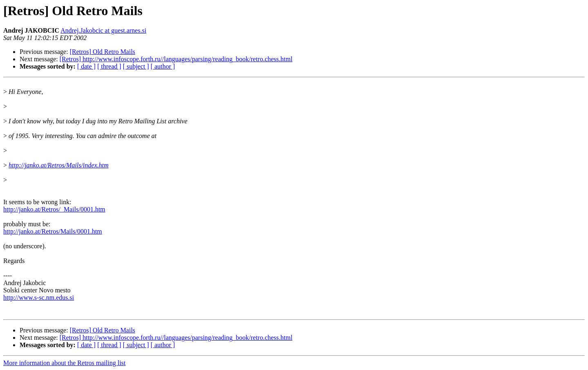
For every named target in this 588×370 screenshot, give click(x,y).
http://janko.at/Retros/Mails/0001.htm (52, 231)
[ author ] (163, 66)
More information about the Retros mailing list (64, 362)
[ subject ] (136, 66)
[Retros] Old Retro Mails (102, 51)
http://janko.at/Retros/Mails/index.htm (59, 165)
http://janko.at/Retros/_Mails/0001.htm (54, 209)
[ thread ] (109, 66)
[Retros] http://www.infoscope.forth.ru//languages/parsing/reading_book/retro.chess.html (176, 59)
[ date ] (86, 66)
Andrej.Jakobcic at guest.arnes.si (103, 30)
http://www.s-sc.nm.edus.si (38, 297)
